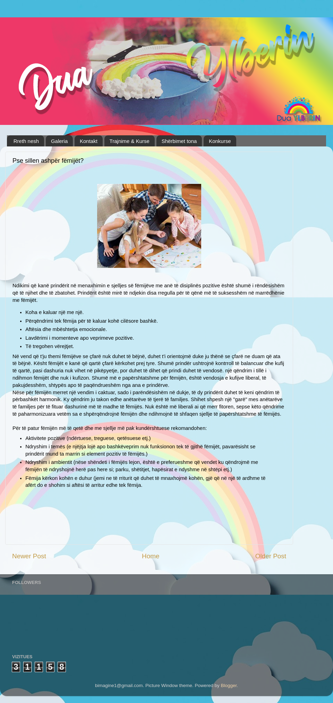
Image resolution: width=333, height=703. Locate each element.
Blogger (229, 685)
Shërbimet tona (179, 141)
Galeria (59, 141)
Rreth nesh (26, 141)
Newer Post (29, 556)
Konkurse (220, 141)
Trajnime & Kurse (130, 141)
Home (150, 556)
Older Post (270, 556)
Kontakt (88, 141)
